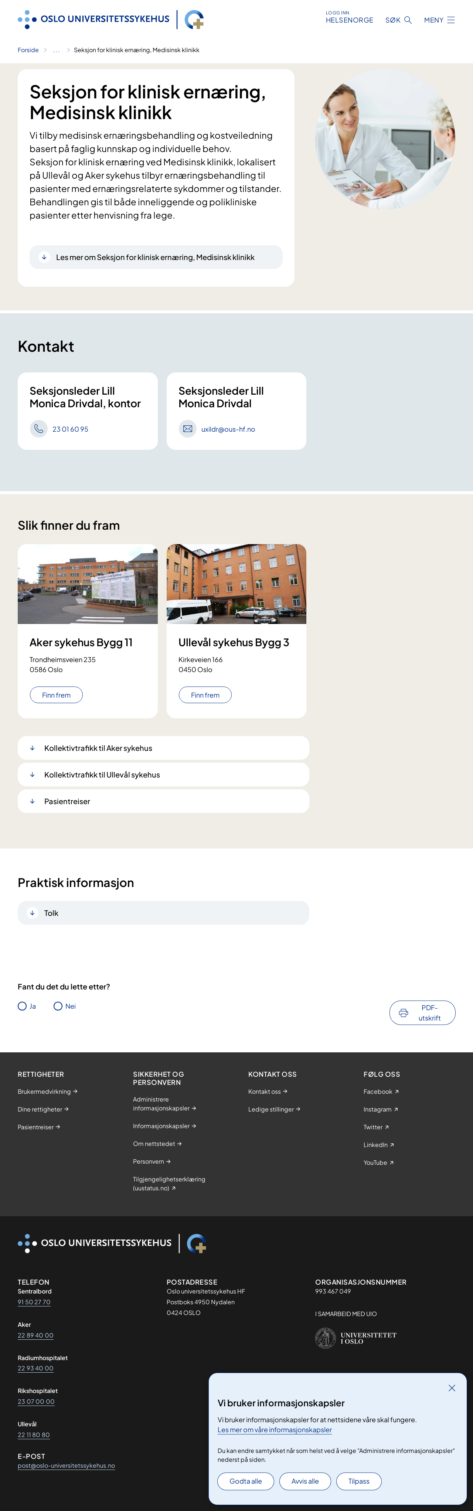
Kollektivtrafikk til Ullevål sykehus (102, 774)
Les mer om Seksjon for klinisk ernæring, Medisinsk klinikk (155, 257)
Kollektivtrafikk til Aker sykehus (98, 747)
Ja (33, 1006)
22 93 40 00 (36, 1368)
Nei (70, 1006)
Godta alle (245, 1481)
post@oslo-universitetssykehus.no (66, 1465)
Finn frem (56, 695)
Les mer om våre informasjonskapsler (275, 1429)
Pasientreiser (67, 801)
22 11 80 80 (34, 1435)
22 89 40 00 (36, 1335)
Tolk (51, 912)
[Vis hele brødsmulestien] (56, 50)
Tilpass (359, 1481)
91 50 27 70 (34, 1302)
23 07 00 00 (36, 1401)
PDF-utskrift (430, 1012)
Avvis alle (305, 1481)
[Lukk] (452, 1388)
